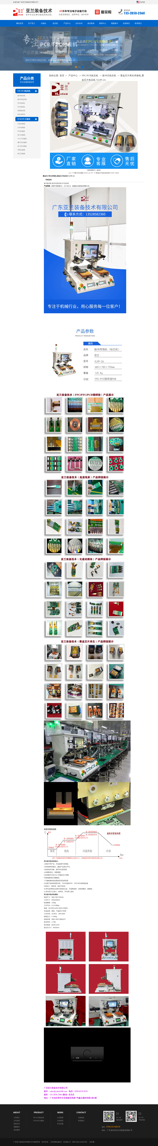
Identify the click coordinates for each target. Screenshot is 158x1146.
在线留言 (126, 23)
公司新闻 (60, 1117)
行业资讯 (60, 1121)
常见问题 (60, 1124)
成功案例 (90, 23)
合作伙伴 (79, 23)
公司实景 (17, 1121)
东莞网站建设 (56, 1142)
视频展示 (114, 23)
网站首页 (19, 23)
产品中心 (67, 23)
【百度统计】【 (67, 1142)
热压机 (55, 23)
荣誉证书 (17, 1124)
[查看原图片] (91, 170)
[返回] (99, 170)
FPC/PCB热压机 (24, 91)
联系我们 (138, 23)
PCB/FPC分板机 (24, 119)
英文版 (142, 2)
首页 (62, 75)
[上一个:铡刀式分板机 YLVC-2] (79, 173)
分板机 (43, 23)
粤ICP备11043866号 (79, 1142)
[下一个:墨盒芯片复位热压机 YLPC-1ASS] (105, 173)
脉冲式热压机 (109, 75)
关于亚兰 (31, 23)
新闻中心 (102, 23)
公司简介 (17, 1117)
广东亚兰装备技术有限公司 (28, 2)
